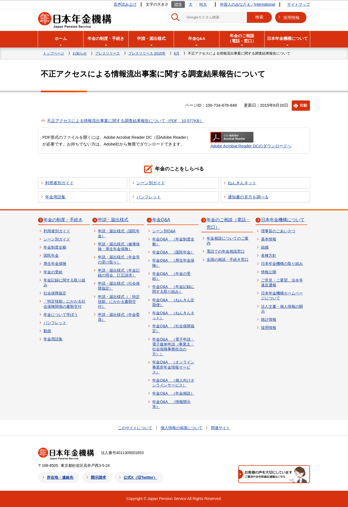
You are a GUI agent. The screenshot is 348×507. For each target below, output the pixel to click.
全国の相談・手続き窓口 (227, 259)
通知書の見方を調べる (248, 197)
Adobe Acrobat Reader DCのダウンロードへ (250, 140)
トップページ (53, 53)
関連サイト (220, 428)
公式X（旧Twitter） (140, 477)
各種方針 (268, 255)
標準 (178, 4)
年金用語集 (55, 197)
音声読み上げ (125, 4)
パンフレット (148, 197)
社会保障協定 (55, 293)
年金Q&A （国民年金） (173, 252)
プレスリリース (107, 53)
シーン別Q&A (164, 231)
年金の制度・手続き (63, 219)
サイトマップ (298, 4)
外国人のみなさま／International (247, 4)
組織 (265, 247)
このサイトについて (135, 428)
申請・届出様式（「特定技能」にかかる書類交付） (119, 301)
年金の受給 (53, 272)
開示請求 (98, 477)
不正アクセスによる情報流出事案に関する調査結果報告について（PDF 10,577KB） (125, 120)
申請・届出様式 (113, 219)
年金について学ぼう (61, 314)
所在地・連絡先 (60, 477)
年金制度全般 (55, 247)
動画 (47, 331)
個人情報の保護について (182, 428)
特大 (203, 4)
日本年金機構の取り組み (282, 263)
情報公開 (268, 272)
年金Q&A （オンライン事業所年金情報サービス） (173, 367)
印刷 (303, 105)
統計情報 (268, 319)
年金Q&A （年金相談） (173, 393)
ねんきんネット (242, 182)
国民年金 (51, 255)
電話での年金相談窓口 (226, 251)
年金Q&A (161, 219)
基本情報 (268, 239)
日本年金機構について (282, 219)
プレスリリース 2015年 (147, 53)
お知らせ (80, 53)
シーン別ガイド (150, 182)
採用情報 (291, 17)
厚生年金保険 (55, 263)
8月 (176, 53)
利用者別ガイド (59, 182)
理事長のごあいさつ (278, 231)
